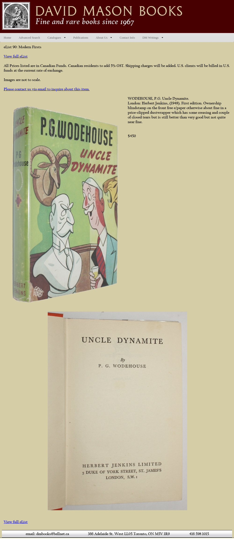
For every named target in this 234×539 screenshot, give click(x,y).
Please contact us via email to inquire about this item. (47, 89)
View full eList (16, 56)
